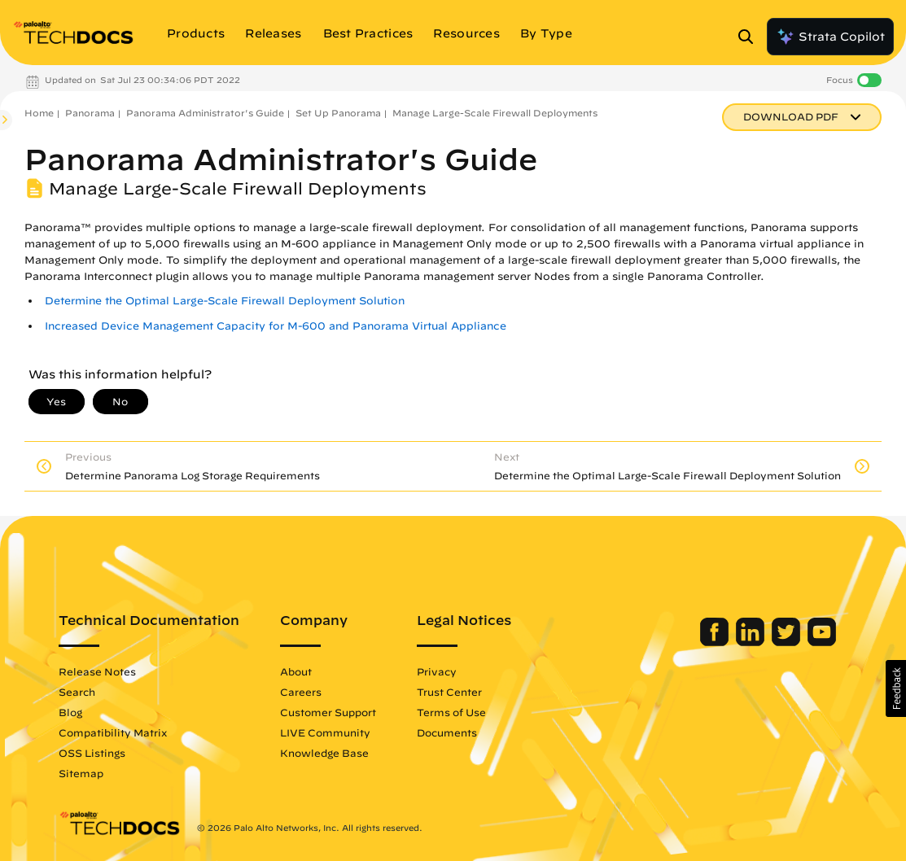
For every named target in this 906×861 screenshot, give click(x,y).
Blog (70, 712)
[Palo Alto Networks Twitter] (787, 642)
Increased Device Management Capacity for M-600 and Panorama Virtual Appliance (275, 326)
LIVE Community (325, 732)
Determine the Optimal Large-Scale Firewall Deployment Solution (225, 301)
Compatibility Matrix (113, 732)
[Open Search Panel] (750, 36)
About (296, 671)
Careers (301, 691)
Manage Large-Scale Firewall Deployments (494, 112)
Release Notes (97, 671)
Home (39, 112)
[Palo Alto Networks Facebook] (716, 642)
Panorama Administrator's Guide (205, 112)
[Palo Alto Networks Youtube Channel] (822, 642)
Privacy (437, 671)
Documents (447, 732)
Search (77, 691)
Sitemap (81, 773)
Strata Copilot (830, 36)
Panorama (90, 112)
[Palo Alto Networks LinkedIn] (752, 642)
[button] (896, 688)
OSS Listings (92, 752)
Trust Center (449, 691)
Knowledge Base (324, 752)
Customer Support (328, 712)
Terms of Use (451, 712)
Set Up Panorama (338, 112)
